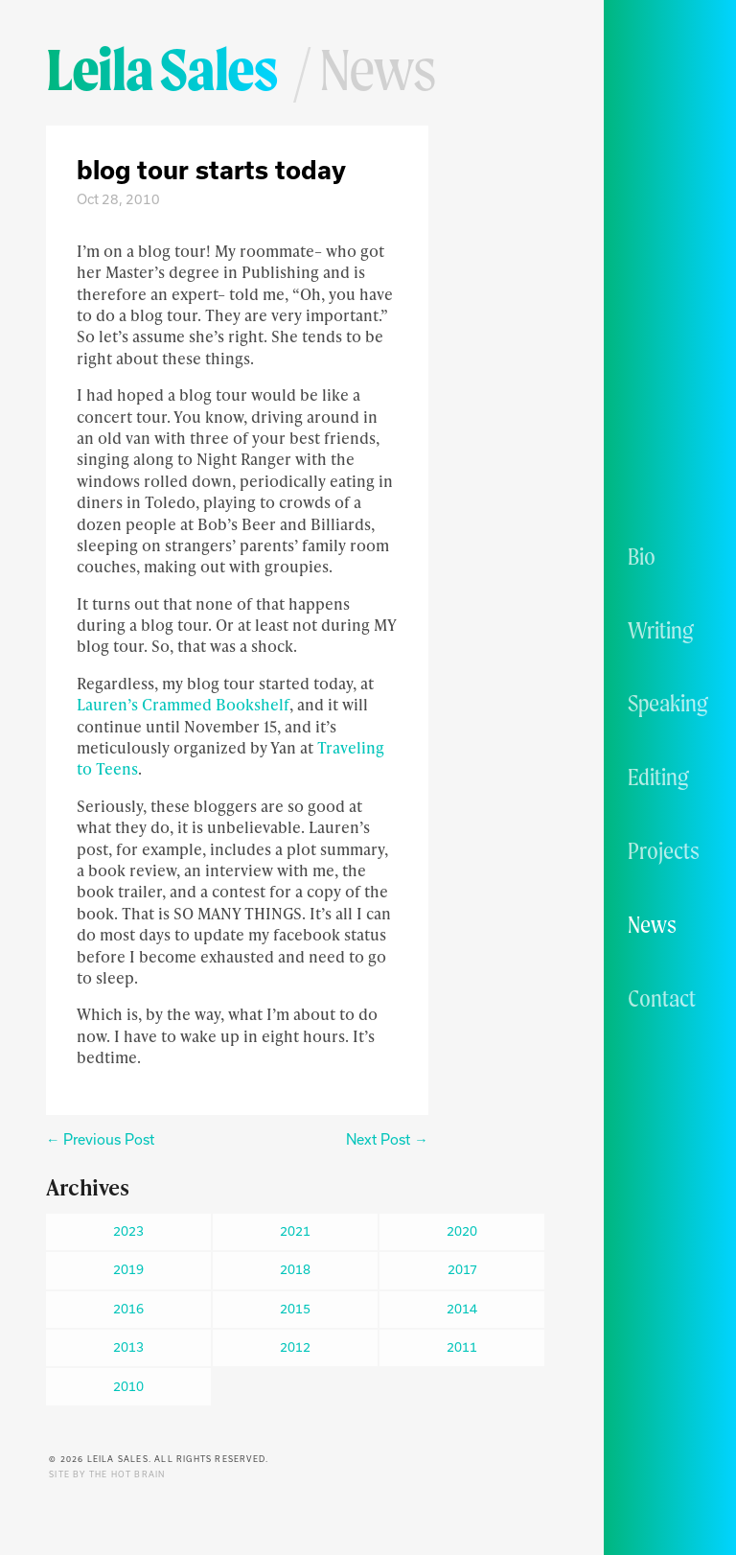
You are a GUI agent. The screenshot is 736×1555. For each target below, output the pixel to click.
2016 (128, 1308)
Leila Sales (161, 69)
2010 (128, 1386)
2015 (295, 1308)
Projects (664, 850)
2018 (295, 1269)
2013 (128, 1347)
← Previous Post (100, 1139)
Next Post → (386, 1139)
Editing (658, 776)
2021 (295, 1231)
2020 (462, 1231)
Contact (662, 998)
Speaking (668, 702)
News (652, 924)
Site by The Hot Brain (107, 1474)
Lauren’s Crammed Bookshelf (183, 704)
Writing (661, 629)
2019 (128, 1269)
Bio (642, 556)
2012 (295, 1347)
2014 (462, 1308)
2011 (462, 1347)
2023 (128, 1231)
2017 (462, 1269)
